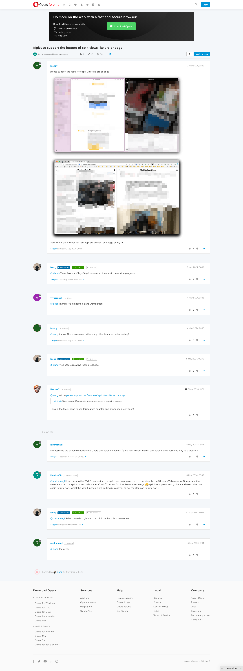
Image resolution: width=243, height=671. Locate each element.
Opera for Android (44, 631)
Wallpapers (86, 606)
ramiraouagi (56, 444)
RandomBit (56, 475)
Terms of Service (161, 615)
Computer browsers (43, 597)
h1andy (53, 66)
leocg (53, 267)
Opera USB (40, 620)
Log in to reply (202, 54)
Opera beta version (45, 616)
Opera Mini (40, 636)
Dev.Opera (122, 611)
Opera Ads (86, 611)
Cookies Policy (160, 606)
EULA (156, 611)
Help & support (125, 598)
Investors (196, 611)
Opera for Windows (45, 603)
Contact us (197, 619)
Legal (157, 590)
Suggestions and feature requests (53, 54)
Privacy (157, 602)
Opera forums (124, 606)
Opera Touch (41, 640)
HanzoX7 (55, 389)
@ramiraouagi (70, 475)
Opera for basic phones (47, 644)
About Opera (198, 598)
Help (120, 590)
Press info (196, 602)
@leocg (68, 298)
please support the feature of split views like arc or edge (95, 395)
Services (86, 590)
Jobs (193, 606)
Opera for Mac (42, 607)
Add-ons (84, 598)
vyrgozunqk (56, 298)
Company (197, 590)
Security (157, 598)
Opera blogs (123, 602)
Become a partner (200, 615)
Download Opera (123, 26)
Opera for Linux (43, 612)
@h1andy (91, 267)
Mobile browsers (41, 626)
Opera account (88, 602)
